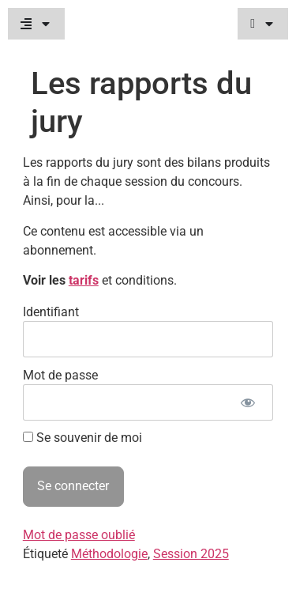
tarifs (84, 280)
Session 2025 (191, 553)
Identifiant (51, 311)
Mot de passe (60, 374)
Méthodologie (109, 553)
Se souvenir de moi (82, 438)
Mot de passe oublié (79, 534)
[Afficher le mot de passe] (247, 402)
